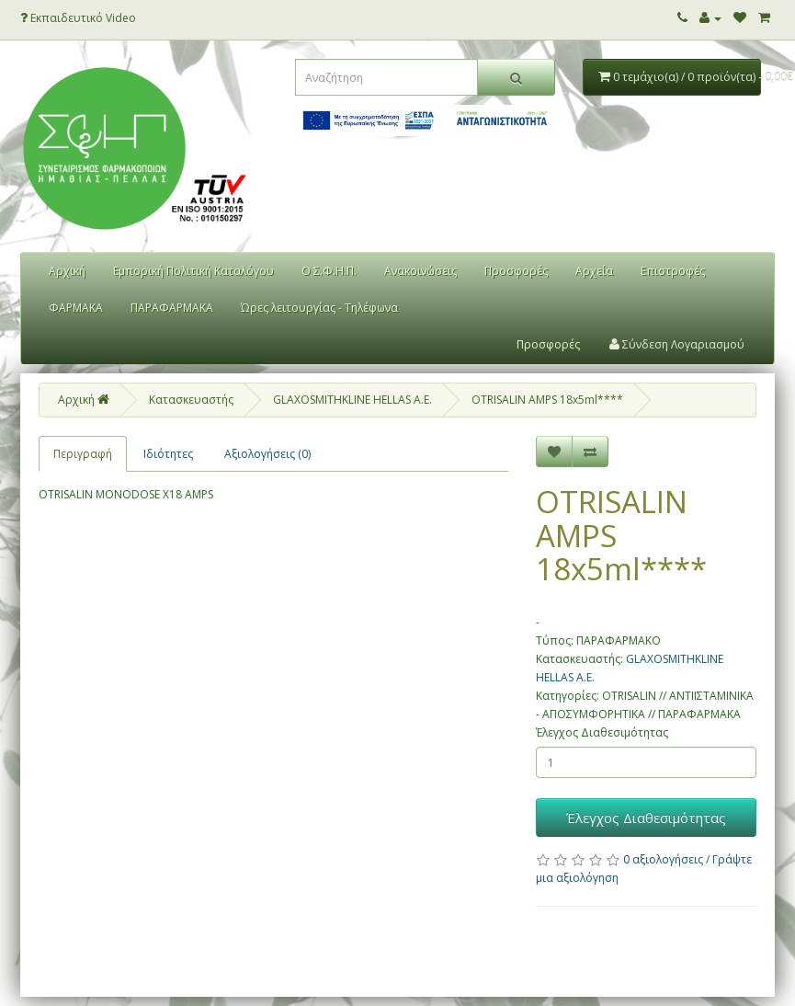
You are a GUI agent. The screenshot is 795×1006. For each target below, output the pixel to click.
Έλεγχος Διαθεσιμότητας (602, 732)
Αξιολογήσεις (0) (267, 454)
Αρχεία (594, 271)
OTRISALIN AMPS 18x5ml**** (547, 399)
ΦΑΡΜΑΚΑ (76, 307)
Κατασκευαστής (191, 399)
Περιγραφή (82, 454)
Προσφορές (516, 271)
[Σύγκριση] (590, 451)
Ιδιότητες (168, 454)
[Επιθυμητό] (554, 451)
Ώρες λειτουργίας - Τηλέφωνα (319, 307)
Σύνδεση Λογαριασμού (676, 344)
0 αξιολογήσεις (663, 859)
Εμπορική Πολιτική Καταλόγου (193, 271)
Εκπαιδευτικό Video (78, 18)
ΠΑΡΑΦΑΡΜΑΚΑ (172, 307)
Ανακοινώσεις (420, 271)
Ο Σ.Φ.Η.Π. (329, 271)
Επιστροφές (673, 271)
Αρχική (67, 271)
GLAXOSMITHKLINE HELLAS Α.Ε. (352, 399)
